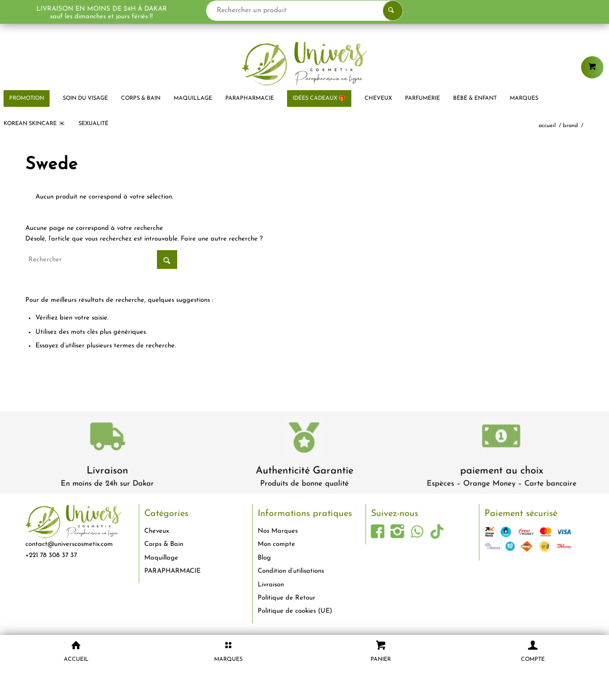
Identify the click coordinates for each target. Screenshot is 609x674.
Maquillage (161, 557)
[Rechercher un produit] (307, 11)
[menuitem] (85, 98)
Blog (264, 557)
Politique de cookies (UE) (295, 611)
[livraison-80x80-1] (107, 438)
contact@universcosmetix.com (69, 544)
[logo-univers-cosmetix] (304, 63)
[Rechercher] (101, 259)
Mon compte (276, 544)
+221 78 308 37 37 (51, 555)
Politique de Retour (286, 597)
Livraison (107, 471)
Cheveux (156, 531)
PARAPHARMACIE (172, 571)
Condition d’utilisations (291, 571)
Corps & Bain (163, 544)
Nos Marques (278, 531)
